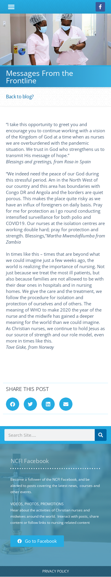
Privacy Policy (55, 571)
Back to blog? (20, 96)
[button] (11, 6)
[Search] (101, 435)
